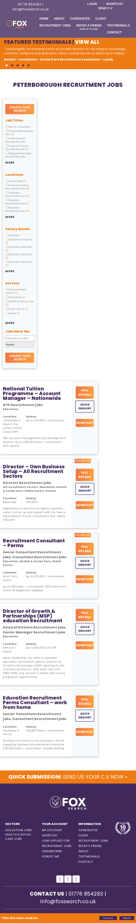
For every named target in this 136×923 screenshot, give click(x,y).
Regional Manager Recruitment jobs (18, 155)
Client (100, 18)
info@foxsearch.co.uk (30, 9)
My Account (52, 830)
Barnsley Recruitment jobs (17, 209)
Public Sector (17, 309)
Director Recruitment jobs (19, 132)
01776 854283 (29, 4)
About (59, 18)
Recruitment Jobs (55, 25)
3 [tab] (17, 65)
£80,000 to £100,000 (19, 241)
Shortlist (112, 3)
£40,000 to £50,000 (18, 263)
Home (43, 18)
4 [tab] (23, 65)
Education (15, 297)
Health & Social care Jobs (18, 836)
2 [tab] (12, 65)
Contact (114, 32)
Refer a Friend (89, 27)
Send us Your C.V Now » (68, 776)
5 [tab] (28, 65)
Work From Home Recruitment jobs (17, 187)
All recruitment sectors (15, 291)
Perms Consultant (18, 126)
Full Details (84, 392)
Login (89, 3)
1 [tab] (7, 65)
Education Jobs (18, 830)
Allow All (127, 918)
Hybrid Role (16, 181)
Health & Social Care (19, 303)
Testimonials (118, 25)
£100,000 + (14, 235)
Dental (13, 313)
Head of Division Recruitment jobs (17, 147)
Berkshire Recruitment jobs (17, 202)
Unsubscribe (52, 851)
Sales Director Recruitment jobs (15, 140)
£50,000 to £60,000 (18, 256)
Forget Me (50, 856)
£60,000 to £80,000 (18, 249)
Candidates (80, 18)
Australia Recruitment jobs (17, 194)
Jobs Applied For (56, 841)
